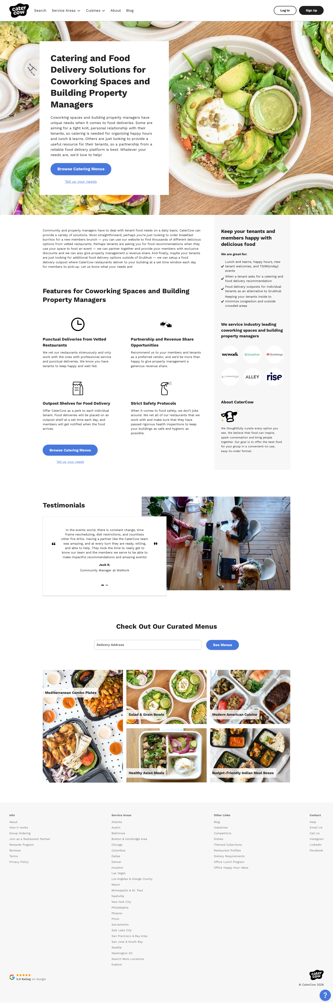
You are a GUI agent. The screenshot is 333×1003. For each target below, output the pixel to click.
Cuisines (95, 11)
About (115, 10)
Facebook (316, 850)
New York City (121, 902)
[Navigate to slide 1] (102, 585)
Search (40, 10)
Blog (130, 10)
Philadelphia (119, 908)
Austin (115, 828)
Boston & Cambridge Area (129, 839)
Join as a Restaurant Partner (29, 839)
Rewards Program (21, 845)
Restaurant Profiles (227, 850)
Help (313, 822)
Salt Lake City (121, 931)
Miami (115, 885)
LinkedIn (316, 845)
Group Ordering (19, 833)
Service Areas (66, 11)
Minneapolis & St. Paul (127, 890)
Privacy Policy (19, 862)
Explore (116, 965)
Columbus (118, 850)
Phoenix (116, 913)
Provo (115, 919)
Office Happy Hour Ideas (231, 868)
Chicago (117, 845)
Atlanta (116, 822)
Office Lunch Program (229, 862)
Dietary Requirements (229, 856)
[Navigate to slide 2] (107, 585)
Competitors (222, 833)
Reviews (15, 850)
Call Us (315, 833)
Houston (117, 868)
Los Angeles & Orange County (131, 879)
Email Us (316, 828)
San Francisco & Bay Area (129, 936)
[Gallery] (104, 556)
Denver (116, 862)
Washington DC (122, 953)
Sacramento (120, 925)
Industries (221, 828)
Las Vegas (118, 873)
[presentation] (147, 645)
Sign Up (311, 10)
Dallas (115, 856)
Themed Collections (228, 845)
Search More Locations (127, 959)
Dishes (218, 839)
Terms (13, 856)
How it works (18, 828)
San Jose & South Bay (127, 942)
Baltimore (118, 833)
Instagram (317, 839)
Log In (285, 10)
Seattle (116, 947)
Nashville (117, 896)
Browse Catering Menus (81, 169)
